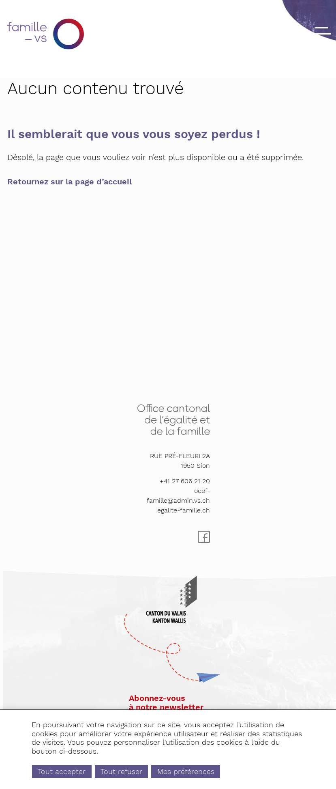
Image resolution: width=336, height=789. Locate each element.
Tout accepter (62, 771)
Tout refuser (121, 771)
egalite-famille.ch (183, 510)
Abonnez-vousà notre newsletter (166, 702)
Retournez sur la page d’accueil (69, 181)
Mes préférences (185, 771)
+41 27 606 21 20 (185, 481)
